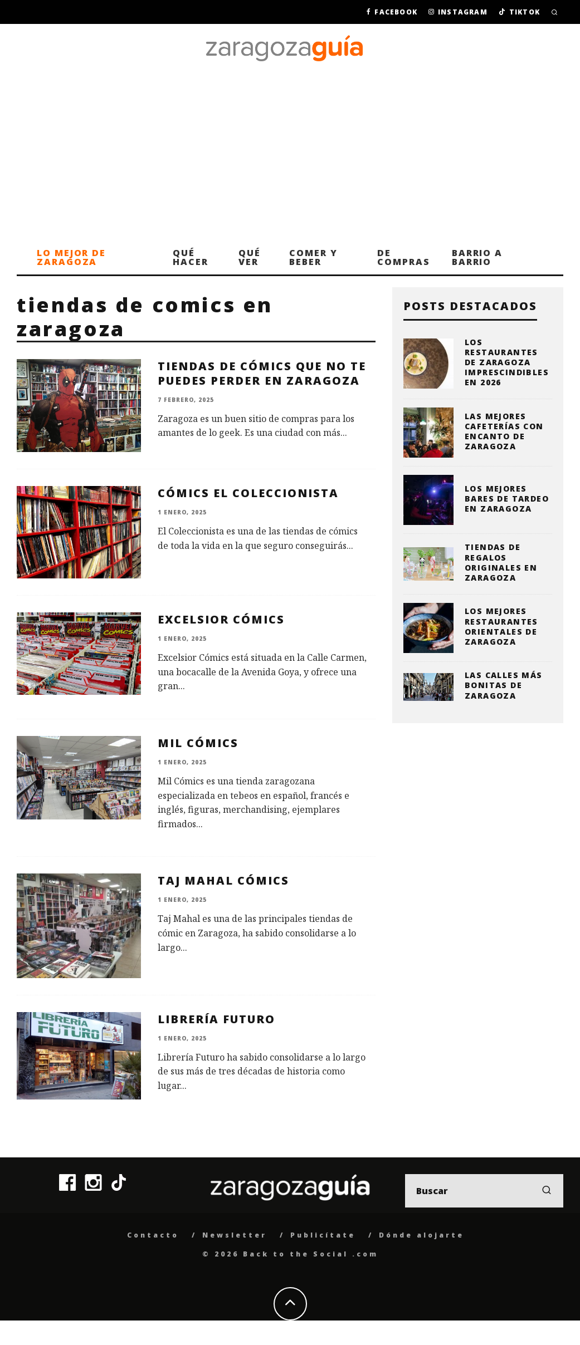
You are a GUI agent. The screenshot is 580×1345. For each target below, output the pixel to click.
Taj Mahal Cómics (223, 880)
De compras (403, 257)
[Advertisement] (290, 156)
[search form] (484, 1190)
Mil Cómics (198, 742)
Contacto (153, 1235)
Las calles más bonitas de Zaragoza (504, 685)
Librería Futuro (216, 1019)
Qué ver (249, 257)
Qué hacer (190, 257)
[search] (546, 1190)
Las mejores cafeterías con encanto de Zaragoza (504, 431)
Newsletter (234, 1235)
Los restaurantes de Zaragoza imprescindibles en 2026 (507, 362)
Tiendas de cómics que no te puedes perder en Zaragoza (262, 373)
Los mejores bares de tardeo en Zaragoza (507, 498)
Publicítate (322, 1235)
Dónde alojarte (421, 1235)
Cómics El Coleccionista (248, 492)
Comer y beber (313, 257)
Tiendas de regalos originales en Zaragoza (501, 562)
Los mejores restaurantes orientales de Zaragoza (501, 626)
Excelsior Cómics (221, 619)
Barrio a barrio (477, 257)
